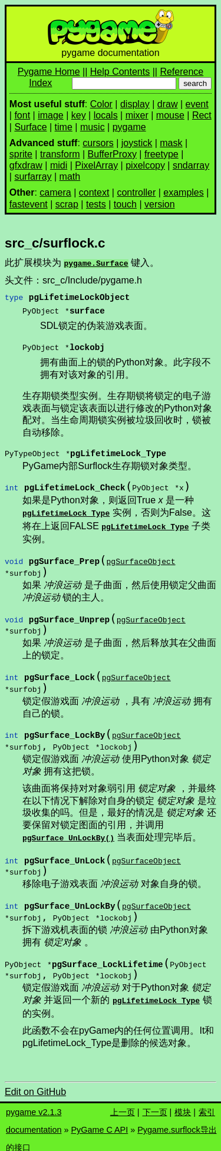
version (159, 204)
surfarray (32, 177)
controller (136, 192)
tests (96, 204)
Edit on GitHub (35, 1085)
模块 (182, 1105)
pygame (129, 127)
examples (183, 192)
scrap (66, 204)
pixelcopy (145, 165)
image (51, 115)
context (94, 192)
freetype (161, 154)
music (92, 127)
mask (171, 143)
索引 (207, 1105)
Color (101, 104)
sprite (20, 154)
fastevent (28, 204)
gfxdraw (25, 165)
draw (167, 104)
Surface (30, 127)
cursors (98, 143)
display (135, 104)
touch (125, 204)
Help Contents (120, 72)
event (197, 104)
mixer (137, 115)
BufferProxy (112, 154)
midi (58, 165)
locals (106, 115)
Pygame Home (49, 72)
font (22, 115)
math (70, 177)
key (78, 115)
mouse (170, 115)
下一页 (155, 1105)
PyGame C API (99, 1122)
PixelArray (96, 165)
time (63, 127)
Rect (202, 115)
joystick (136, 143)
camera (55, 192)
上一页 (122, 1105)
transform (60, 154)
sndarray (191, 165)
